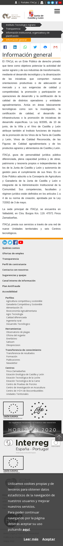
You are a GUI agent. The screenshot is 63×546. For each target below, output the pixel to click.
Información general (16, 39)
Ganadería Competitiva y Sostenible (24, 304)
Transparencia (13, 28)
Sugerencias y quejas (14, 275)
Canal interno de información (18, 280)
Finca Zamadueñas (16, 371)
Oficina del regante (15, 335)
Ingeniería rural (13, 320)
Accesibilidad (9, 291)
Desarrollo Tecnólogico (18, 323)
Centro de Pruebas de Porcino (21, 384)
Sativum (10, 341)
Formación (11, 356)
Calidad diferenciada (16, 317)
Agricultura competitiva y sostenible (24, 301)
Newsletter (11, 363)
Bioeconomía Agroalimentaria (21, 310)
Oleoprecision (13, 345)
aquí (26, 529)
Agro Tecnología (14, 314)
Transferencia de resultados (20, 353)
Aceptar (48, 539)
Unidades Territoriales (17, 393)
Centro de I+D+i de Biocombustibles (24, 390)
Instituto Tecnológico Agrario (21, 24)
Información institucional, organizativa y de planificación (28, 34)
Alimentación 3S (14, 307)
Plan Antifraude (11, 286)
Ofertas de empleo (13, 253)
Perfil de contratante (14, 264)
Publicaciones (13, 359)
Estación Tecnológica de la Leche (23, 377)
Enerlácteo (11, 338)
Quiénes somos (11, 247)
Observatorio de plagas (18, 332)
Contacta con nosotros (15, 269)
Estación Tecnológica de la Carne (23, 380)
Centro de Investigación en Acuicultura (25, 387)
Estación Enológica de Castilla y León (25, 374)
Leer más (31, 539)
